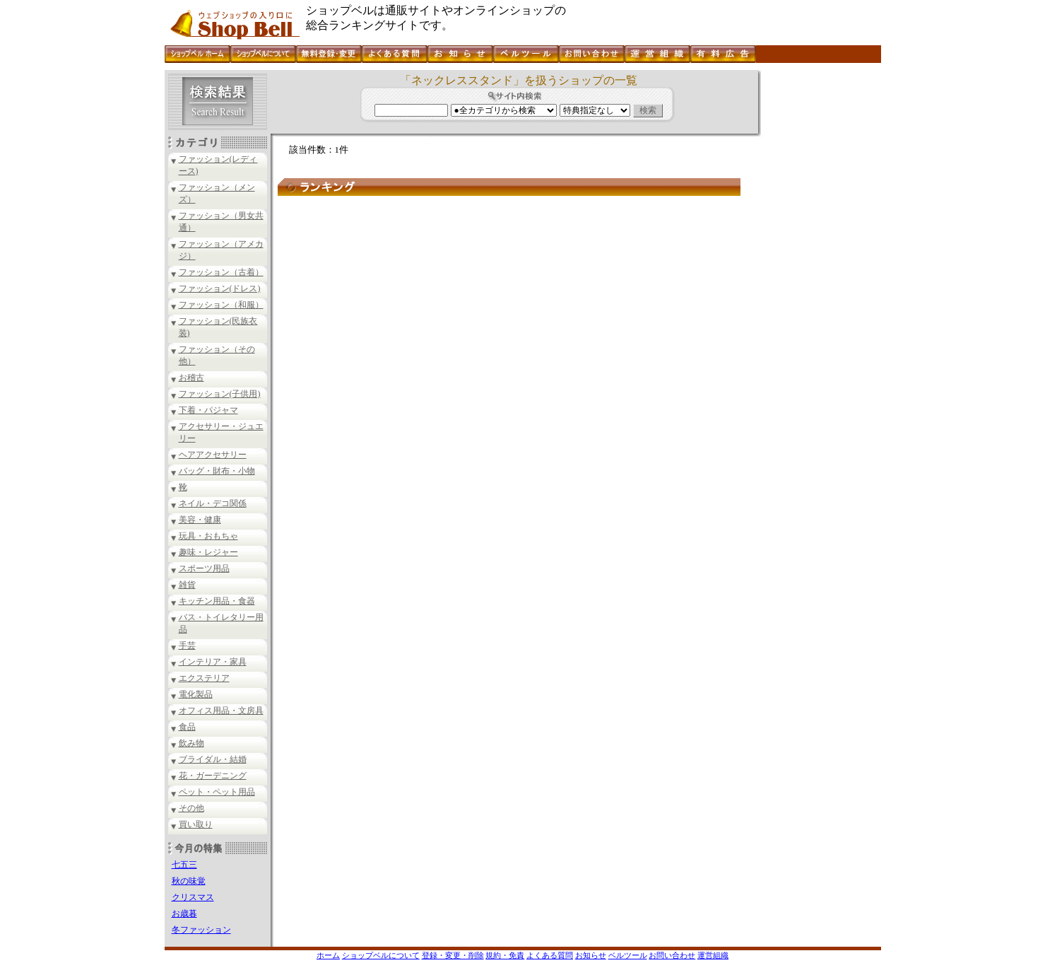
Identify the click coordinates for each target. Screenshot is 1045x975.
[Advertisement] (819, 282)
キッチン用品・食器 (217, 601)
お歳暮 (184, 913)
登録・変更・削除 (453, 955)
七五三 (184, 865)
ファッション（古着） (221, 272)
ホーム (328, 955)
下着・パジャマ (208, 410)
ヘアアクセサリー (213, 455)
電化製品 (196, 694)
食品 (187, 727)
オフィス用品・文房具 (221, 711)
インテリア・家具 (213, 662)
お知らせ (590, 955)
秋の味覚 (189, 881)
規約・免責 (504, 955)
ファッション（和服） (221, 305)
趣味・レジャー (208, 552)
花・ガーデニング (213, 776)
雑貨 (187, 585)
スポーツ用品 (204, 568)
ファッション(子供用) (220, 394)
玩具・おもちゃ (208, 536)
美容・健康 (200, 520)
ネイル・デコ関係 (213, 503)
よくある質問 (549, 955)
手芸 (187, 645)
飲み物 (191, 743)
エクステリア (204, 678)
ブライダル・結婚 (213, 759)
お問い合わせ (672, 955)
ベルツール (627, 955)
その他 (191, 808)
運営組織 (712, 955)
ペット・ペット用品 (217, 792)
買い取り (196, 824)
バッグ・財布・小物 (217, 471)
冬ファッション (201, 930)
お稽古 (191, 378)
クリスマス (193, 897)
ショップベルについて (381, 955)
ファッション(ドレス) (220, 288)
